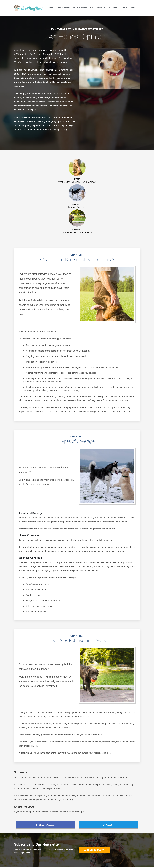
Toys (125, 8)
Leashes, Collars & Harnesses (58, 8)
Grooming (101, 8)
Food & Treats (114, 8)
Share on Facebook (45, 825)
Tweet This (108, 825)
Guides (132, 8)
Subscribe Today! (94, 849)
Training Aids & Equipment (83, 8)
